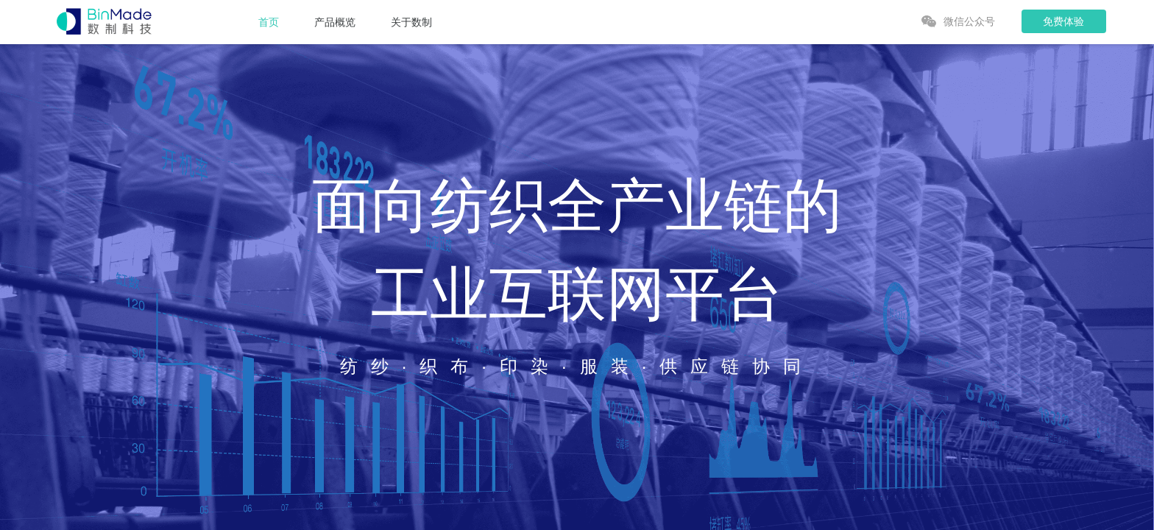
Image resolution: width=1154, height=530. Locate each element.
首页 (268, 22)
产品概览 (334, 22)
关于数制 (411, 22)
